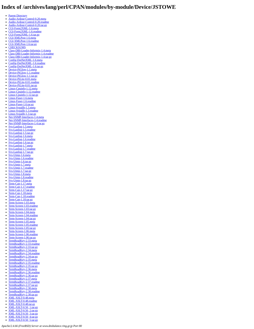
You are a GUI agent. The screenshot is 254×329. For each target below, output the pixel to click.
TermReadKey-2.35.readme (24, 262)
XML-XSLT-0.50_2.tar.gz (23, 310)
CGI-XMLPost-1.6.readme (23, 40)
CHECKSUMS (17, 47)
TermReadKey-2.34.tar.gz (23, 256)
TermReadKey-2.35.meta (22, 259)
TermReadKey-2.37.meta (22, 278)
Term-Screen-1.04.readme (23, 215)
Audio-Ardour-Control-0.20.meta (27, 18)
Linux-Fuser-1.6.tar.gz (21, 104)
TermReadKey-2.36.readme (24, 272)
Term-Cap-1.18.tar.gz (20, 199)
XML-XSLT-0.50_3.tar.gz (23, 313)
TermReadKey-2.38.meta (22, 288)
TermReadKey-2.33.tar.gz (23, 247)
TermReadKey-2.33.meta (22, 240)
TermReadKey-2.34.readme (24, 253)
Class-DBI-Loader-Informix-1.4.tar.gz (30, 56)
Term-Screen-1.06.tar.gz (22, 237)
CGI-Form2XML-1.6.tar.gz (24, 34)
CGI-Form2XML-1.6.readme (25, 31)
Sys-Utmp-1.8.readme (20, 177)
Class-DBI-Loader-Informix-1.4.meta (29, 50)
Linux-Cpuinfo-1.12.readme (24, 91)
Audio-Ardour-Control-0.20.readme (28, 21)
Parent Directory (17, 15)
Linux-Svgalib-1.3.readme (23, 110)
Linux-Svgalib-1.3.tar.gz (22, 113)
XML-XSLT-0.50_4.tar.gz (23, 316)
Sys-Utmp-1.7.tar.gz (19, 170)
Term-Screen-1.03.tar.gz (22, 208)
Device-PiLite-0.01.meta (22, 78)
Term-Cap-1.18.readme (21, 196)
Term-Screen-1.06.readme (23, 234)
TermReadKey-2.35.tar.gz (23, 266)
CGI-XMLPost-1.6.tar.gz (22, 44)
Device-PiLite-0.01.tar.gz (22, 85)
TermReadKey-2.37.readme (24, 281)
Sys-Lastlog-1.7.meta (20, 145)
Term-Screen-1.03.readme (23, 205)
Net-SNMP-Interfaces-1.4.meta (26, 117)
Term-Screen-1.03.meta (21, 202)
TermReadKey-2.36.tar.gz (23, 275)
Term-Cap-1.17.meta (20, 183)
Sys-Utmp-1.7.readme (20, 167)
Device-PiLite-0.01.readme (23, 82)
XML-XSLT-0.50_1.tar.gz (23, 307)
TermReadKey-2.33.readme (24, 243)
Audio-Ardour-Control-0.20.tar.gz (27, 25)
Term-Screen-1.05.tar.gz (22, 227)
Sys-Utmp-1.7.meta (19, 164)
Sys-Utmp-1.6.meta (19, 155)
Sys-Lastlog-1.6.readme (21, 139)
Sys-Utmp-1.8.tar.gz (19, 180)
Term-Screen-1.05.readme (23, 224)
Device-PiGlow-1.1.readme (24, 72)
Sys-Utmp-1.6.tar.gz (19, 161)
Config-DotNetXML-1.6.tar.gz (25, 66)
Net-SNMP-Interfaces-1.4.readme (27, 120)
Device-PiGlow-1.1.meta (22, 69)
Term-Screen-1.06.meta (21, 231)
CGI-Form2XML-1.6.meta (23, 28)
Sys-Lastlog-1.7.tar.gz (20, 151)
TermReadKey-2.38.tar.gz (23, 294)
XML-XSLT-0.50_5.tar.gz (23, 319)
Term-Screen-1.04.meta (21, 212)
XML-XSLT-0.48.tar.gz (21, 304)
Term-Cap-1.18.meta (20, 193)
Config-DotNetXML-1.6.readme (26, 63)
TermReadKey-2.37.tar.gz (23, 285)
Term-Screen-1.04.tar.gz (22, 218)
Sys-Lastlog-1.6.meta (20, 136)
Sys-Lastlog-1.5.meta (20, 126)
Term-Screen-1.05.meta (21, 221)
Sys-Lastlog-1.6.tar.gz (20, 142)
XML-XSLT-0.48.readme (22, 300)
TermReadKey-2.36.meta (22, 269)
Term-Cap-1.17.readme (21, 186)
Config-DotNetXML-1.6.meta (25, 59)
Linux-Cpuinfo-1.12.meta (22, 88)
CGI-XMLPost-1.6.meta (22, 37)
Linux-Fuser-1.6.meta (20, 98)
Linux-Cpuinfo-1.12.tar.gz (23, 94)
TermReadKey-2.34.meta (22, 250)
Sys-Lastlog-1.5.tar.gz (20, 132)
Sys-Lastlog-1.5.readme (21, 129)
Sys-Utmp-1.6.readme (20, 158)
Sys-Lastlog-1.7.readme (21, 148)
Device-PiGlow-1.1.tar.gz (22, 75)
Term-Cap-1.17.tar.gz (20, 189)
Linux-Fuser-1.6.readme (22, 101)
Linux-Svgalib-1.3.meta (21, 107)
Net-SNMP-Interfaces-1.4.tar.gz (26, 123)
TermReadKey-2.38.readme (24, 291)
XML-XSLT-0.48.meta (21, 297)
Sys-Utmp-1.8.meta (19, 174)
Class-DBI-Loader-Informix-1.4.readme (31, 53)
